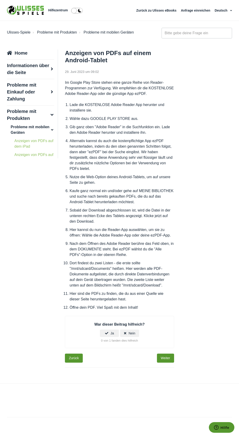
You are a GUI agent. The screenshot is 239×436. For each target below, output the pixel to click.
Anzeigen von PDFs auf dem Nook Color (33, 157)
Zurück (74, 358)
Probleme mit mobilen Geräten (108, 32)
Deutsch (221, 10)
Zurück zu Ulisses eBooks (156, 10)
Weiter (165, 358)
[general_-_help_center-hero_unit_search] (197, 33)
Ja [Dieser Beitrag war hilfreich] (112, 333)
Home (21, 53)
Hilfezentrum (58, 10)
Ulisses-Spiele (18, 32)
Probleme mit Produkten (57, 32)
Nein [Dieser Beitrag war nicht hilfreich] (132, 333)
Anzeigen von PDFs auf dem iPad (33, 143)
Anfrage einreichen (196, 10)
